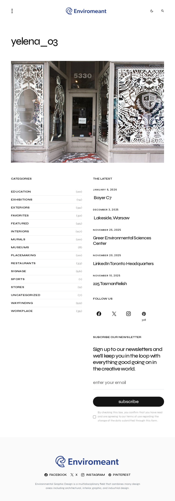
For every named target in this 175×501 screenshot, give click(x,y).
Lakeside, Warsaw (111, 218)
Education (21, 191)
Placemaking (23, 255)
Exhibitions (21, 199)
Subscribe (128, 401)
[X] (114, 316)
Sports (18, 279)
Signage (18, 271)
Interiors (20, 231)
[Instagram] (128, 316)
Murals (18, 239)
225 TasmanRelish (110, 283)
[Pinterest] (143, 316)
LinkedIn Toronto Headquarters (123, 263)
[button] (13, 11)
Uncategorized (25, 295)
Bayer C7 (102, 197)
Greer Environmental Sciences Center (122, 240)
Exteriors (20, 207)
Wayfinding (22, 303)
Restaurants (23, 263)
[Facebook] (100, 316)
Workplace (22, 311)
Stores (17, 287)
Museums (20, 247)
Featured (20, 223)
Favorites (20, 215)
